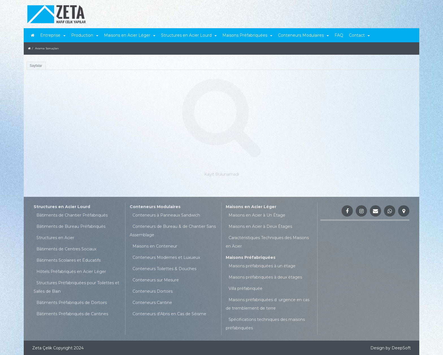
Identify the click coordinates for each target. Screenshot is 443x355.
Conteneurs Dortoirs (153, 291)
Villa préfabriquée (245, 288)
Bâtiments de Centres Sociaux (66, 249)
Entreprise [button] (53, 35)
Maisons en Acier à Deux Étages (260, 226)
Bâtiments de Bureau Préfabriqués (70, 226)
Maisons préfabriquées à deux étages (265, 277)
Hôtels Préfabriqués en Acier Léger (71, 271)
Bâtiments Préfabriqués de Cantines (72, 313)
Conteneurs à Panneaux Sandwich (166, 215)
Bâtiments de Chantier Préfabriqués (72, 215)
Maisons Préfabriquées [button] (247, 35)
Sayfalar (36, 66)
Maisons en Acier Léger (251, 206)
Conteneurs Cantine (152, 302)
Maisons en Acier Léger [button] (129, 35)
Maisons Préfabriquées (250, 257)
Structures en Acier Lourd (62, 206)
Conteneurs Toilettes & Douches (164, 268)
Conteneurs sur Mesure (156, 280)
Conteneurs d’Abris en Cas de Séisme (169, 313)
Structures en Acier (55, 237)
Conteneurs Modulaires (155, 206)
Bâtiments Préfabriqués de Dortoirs (71, 302)
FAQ (339, 35)
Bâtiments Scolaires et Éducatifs (68, 260)
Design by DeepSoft (390, 347)
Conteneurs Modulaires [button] (303, 35)
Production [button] (84, 35)
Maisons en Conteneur (155, 246)
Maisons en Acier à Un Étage (257, 215)
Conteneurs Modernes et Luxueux (166, 257)
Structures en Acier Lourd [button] (189, 35)
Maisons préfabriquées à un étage (262, 265)
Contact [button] (359, 35)
